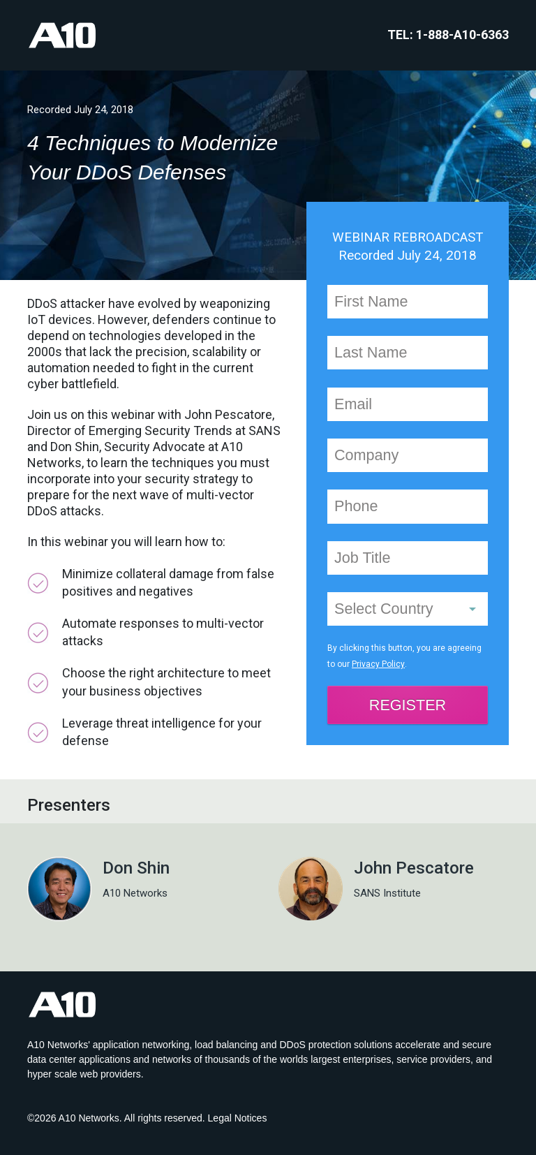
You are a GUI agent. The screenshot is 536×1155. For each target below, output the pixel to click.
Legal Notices (237, 1118)
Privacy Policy (378, 664)
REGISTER (407, 705)
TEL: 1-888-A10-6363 (448, 34)
